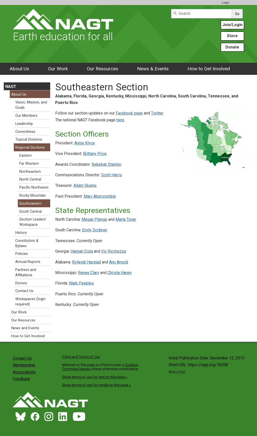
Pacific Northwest (33, 187)
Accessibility (24, 372)
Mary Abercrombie (100, 196)
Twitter (157, 113)
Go (237, 14)
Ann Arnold (118, 262)
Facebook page (129, 113)
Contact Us (24, 291)
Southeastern (30, 203)
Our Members (26, 116)
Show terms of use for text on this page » (94, 377)
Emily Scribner (94, 230)
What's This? (177, 371)
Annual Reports (27, 262)
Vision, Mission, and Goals (31, 105)
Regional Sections (30, 147)
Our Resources (102, 69)
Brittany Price (95, 153)
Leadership (24, 124)
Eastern (25, 155)
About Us (19, 69)
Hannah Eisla (82, 251)
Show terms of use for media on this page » (96, 385)
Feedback (21, 378)
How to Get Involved (208, 69)
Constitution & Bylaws (26, 243)
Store (232, 35)
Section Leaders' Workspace (32, 222)
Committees (25, 132)
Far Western (29, 163)
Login (225, 2)
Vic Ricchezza (113, 251)
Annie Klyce (84, 143)
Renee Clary (88, 272)
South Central (30, 211)
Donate (232, 47)
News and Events (25, 328)
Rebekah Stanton (106, 164)
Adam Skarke (85, 185)
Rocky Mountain (32, 195)
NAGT (10, 86)
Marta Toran (125, 219)
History (21, 233)
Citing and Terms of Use (81, 357)
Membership (24, 365)
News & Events (153, 69)
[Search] (201, 13)
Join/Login (232, 24)
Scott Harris (111, 175)
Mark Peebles (81, 283)
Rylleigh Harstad (86, 262)
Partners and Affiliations (25, 272)
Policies (21, 254)
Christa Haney (119, 272)
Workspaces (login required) (30, 301)
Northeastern (30, 172)
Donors (21, 283)
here (120, 120)
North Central (30, 179)
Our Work (58, 69)
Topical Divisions (28, 139)
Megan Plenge (94, 219)
